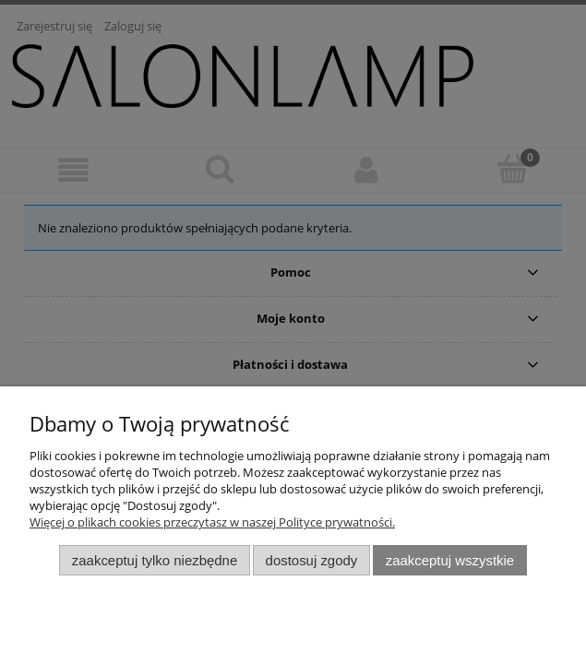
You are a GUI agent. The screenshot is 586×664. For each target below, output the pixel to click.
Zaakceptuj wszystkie (450, 560)
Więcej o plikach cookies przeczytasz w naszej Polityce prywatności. (212, 522)
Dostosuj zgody (312, 560)
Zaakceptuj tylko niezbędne (154, 560)
